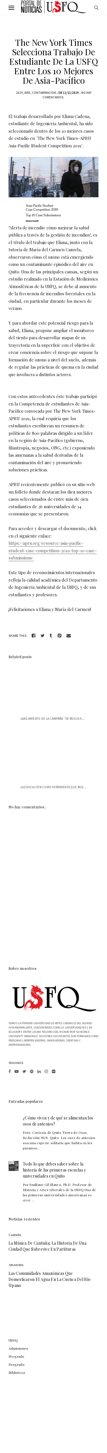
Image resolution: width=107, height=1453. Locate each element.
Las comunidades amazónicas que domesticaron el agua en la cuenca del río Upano (49, 1279)
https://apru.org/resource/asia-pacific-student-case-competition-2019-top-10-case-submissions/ (53, 550)
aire (27, 93)
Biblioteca (17, 1372)
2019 (19, 93)
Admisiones (18, 1348)
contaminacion (44, 93)
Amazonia (16, 1264)
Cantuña (15, 1235)
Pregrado (16, 1356)
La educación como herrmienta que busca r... (56, 787)
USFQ (13, 1340)
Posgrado (17, 1364)
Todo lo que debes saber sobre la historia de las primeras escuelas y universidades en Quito (54, 1170)
